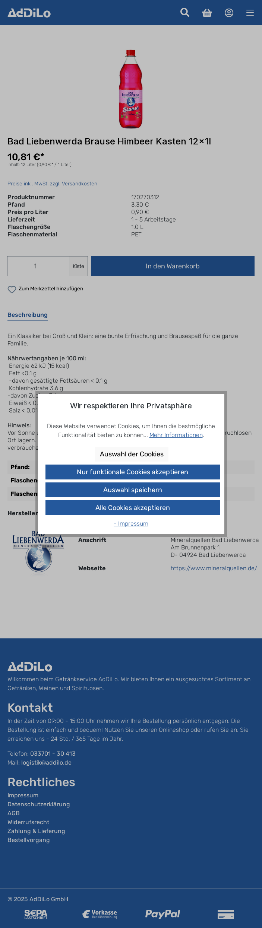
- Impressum (131, 523)
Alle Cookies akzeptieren (132, 508)
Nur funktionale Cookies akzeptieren (132, 472)
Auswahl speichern (132, 490)
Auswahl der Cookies (132, 454)
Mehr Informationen (176, 435)
